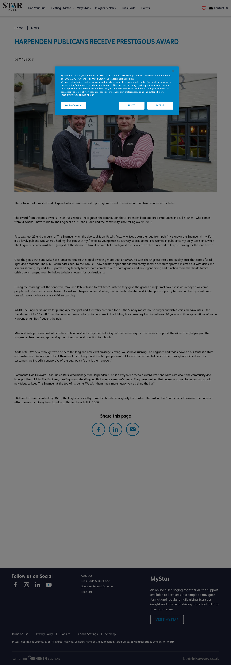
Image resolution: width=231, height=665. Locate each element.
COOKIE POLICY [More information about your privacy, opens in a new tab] (70, 95)
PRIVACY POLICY (96, 79)
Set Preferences (73, 105)
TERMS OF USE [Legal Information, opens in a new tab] (86, 95)
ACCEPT (160, 105)
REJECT (131, 105)
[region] (117, 90)
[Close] (173, 71)
